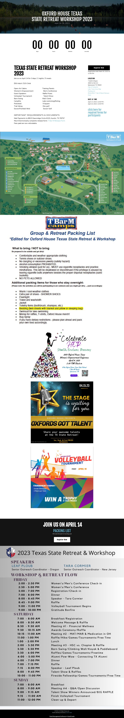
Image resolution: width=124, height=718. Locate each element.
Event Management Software (58, 716)
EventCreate (69, 712)
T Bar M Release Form (56, 121)
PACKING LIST (62, 531)
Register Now (99, 68)
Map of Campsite (93, 87)
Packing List (91, 91)
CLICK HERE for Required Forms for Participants (97, 112)
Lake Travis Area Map (94, 89)
